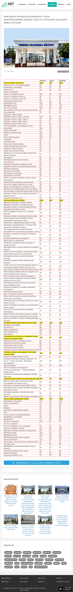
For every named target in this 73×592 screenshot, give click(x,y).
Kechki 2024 (42, 4)
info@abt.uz (6, 578)
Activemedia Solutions (32, 588)
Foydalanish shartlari (62, 581)
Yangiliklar (52, 4)
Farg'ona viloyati (63, 71)
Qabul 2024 (41, 578)
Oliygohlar (22, 4)
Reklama (61, 4)
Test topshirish (24, 578)
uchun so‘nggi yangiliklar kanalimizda (36, 463)
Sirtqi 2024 (31, 4)
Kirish (69, 4)
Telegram (5, 581)
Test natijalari (24, 581)
